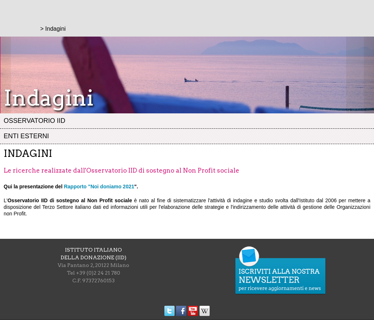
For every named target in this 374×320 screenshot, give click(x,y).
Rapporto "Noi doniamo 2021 (99, 186)
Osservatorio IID (34, 120)
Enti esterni (26, 136)
